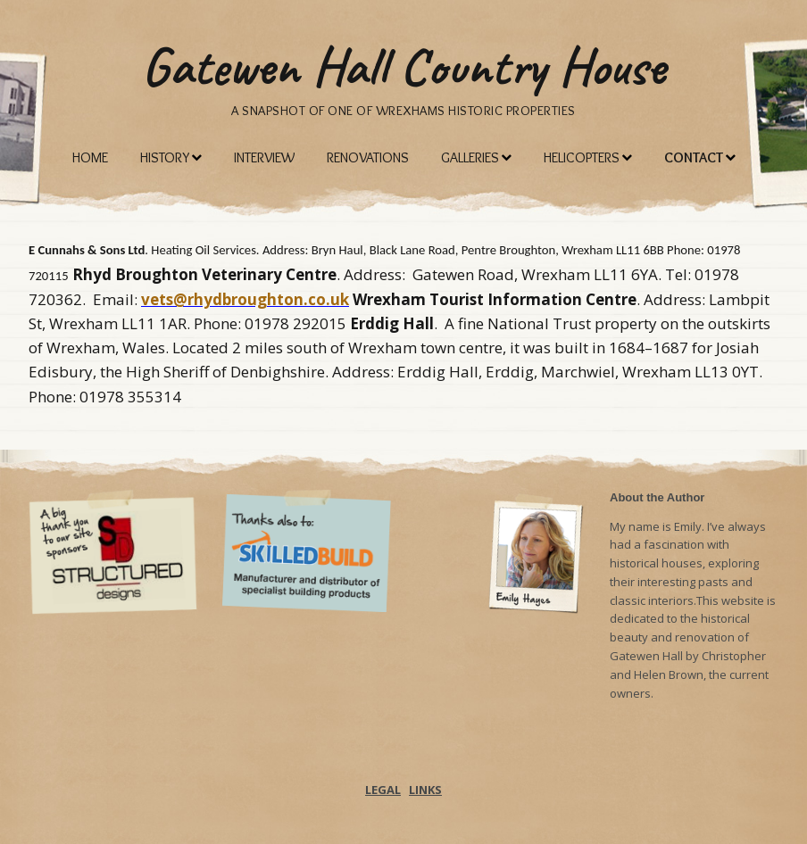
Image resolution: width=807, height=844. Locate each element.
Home (90, 157)
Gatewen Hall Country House (403, 66)
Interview (264, 157)
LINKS (425, 790)
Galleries (470, 157)
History (164, 157)
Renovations (368, 157)
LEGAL (383, 790)
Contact (693, 157)
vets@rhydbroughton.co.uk (245, 299)
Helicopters (582, 157)
